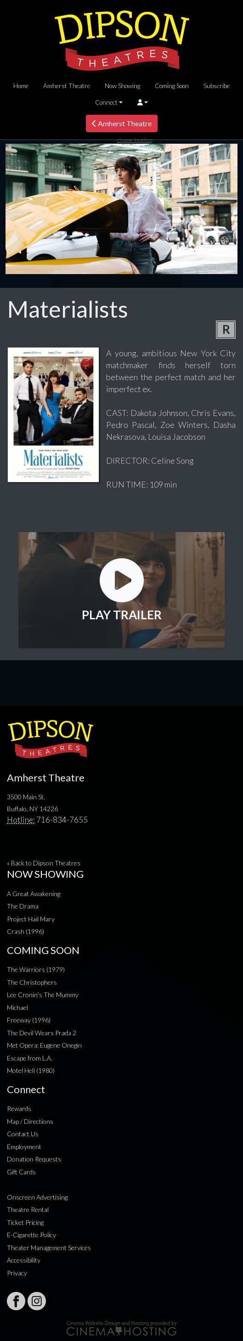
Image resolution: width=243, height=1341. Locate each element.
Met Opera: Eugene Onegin (44, 1045)
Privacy (17, 1273)
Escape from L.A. (29, 1058)
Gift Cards (21, 1172)
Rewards (19, 1108)
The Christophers (32, 982)
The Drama (23, 906)
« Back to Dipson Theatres (43, 863)
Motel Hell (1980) (31, 1070)
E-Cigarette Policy (31, 1235)
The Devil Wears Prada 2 (41, 1033)
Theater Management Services (49, 1247)
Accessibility (23, 1260)
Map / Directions (30, 1121)
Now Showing (122, 86)
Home (20, 86)
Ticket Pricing (25, 1222)
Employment (24, 1146)
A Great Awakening (33, 894)
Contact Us (23, 1134)
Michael (17, 1007)
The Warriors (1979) (36, 969)
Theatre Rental (28, 1209)
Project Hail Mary (31, 919)
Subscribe (216, 86)
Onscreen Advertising (37, 1197)
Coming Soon (172, 86)
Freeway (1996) (29, 1020)
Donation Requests (34, 1159)
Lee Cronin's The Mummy (43, 995)
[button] (142, 102)
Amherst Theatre (66, 86)
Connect (106, 102)
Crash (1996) (25, 931)
